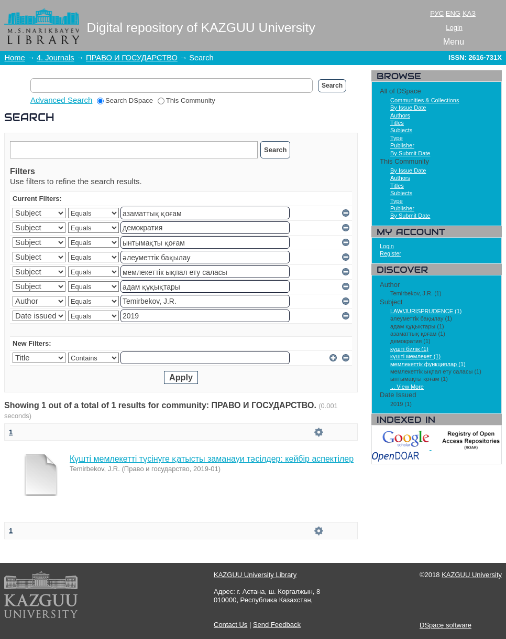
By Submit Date (410, 153)
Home (15, 58)
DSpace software (445, 625)
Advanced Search (61, 99)
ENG (453, 13)
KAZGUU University (472, 575)
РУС (437, 13)
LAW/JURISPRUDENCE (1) (426, 311)
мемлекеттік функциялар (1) (428, 364)
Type (396, 138)
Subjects (401, 130)
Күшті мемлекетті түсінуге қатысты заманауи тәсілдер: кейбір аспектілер (212, 458)
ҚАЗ (469, 13)
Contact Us (230, 625)
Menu (453, 41)
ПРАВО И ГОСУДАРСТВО (132, 58)
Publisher (402, 145)
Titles (397, 123)
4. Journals (55, 58)
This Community (186, 100)
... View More (407, 387)
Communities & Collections (424, 100)
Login (454, 27)
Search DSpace (125, 100)
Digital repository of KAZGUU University (201, 27)
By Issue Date (408, 107)
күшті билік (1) (409, 349)
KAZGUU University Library (255, 575)
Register (390, 253)
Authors (400, 115)
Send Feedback (277, 625)
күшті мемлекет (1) (415, 356)
